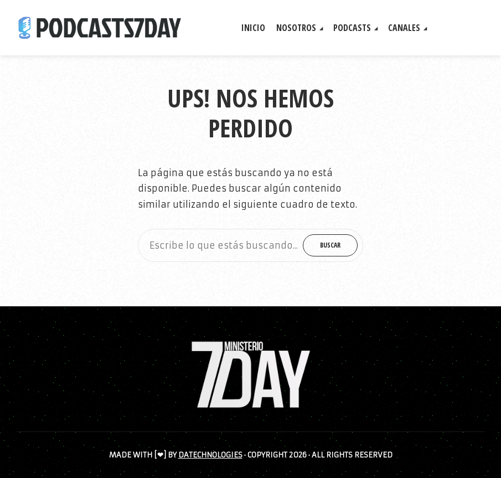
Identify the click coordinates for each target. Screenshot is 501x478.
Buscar (330, 245)
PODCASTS (352, 28)
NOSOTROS (296, 28)
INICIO (253, 28)
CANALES (404, 28)
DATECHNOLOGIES (210, 455)
